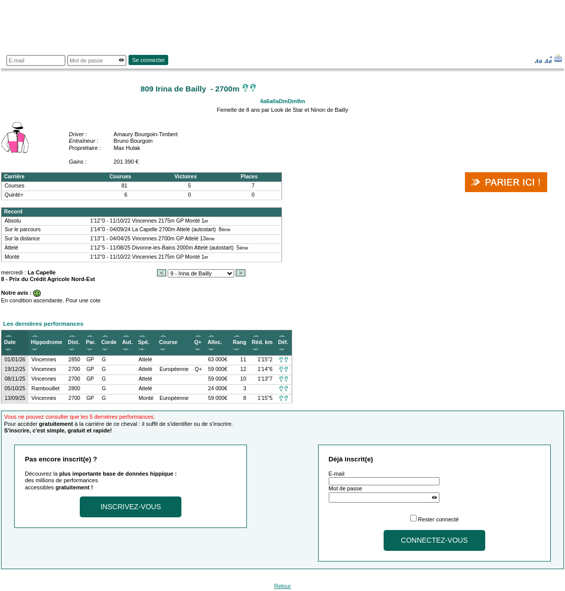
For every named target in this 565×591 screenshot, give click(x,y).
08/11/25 (15, 379)
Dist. (74, 342)
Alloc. (214, 342)
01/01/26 (15, 359)
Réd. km (262, 342)
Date (10, 342)
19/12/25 (15, 369)
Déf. (283, 342)
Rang (239, 342)
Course (168, 342)
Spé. (143, 342)
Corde (108, 342)
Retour (282, 586)
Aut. (127, 342)
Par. (91, 342)
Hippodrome (46, 342)
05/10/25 (15, 388)
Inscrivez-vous (131, 507)
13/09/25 (15, 398)
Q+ (197, 342)
